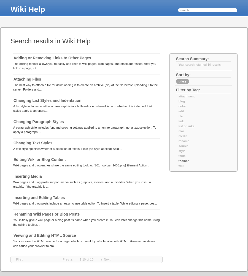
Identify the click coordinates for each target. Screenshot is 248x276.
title (183, 81)
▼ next (105, 259)
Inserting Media (28, 176)
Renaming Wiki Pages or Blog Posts (47, 214)
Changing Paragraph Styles (39, 122)
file (181, 116)
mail (182, 131)
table (182, 156)
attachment (187, 96)
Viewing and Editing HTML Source (45, 235)
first (19, 259)
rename (184, 141)
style (182, 151)
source (183, 146)
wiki (181, 166)
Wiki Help (27, 9)
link (181, 121)
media (183, 136)
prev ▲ (68, 259)
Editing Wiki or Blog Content (40, 159)
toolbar (184, 161)
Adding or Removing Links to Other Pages (52, 58)
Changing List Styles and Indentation (48, 100)
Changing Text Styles (33, 143)
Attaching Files (27, 79)
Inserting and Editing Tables (39, 197)
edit (181, 111)
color (182, 106)
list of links (186, 126)
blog (182, 101)
